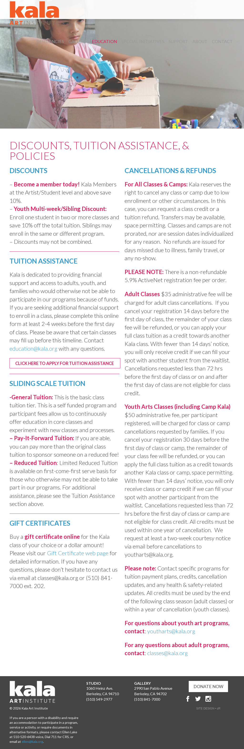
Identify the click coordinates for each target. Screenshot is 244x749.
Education (104, 41)
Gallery (77, 41)
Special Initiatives (143, 41)
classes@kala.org (167, 652)
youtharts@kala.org (171, 631)
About (200, 41)
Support (178, 41)
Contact (222, 41)
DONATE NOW (208, 686)
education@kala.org (33, 348)
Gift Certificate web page (77, 552)
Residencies (50, 41)
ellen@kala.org (32, 741)
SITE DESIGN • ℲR (208, 708)
